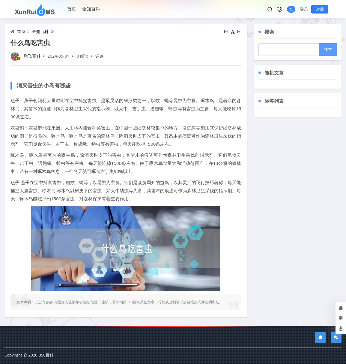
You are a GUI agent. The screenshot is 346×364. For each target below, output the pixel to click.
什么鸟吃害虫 (30, 42)
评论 (99, 56)
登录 (304, 9)
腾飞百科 (32, 56)
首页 (71, 9)
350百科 (46, 355)
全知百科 (91, 9)
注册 (320, 9)
